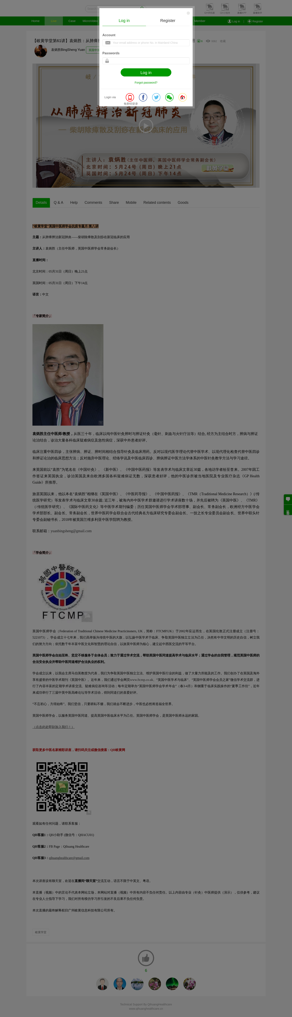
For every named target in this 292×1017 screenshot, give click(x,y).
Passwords (110, 53)
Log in (124, 20)
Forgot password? (146, 82)
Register (167, 20)
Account (108, 35)
